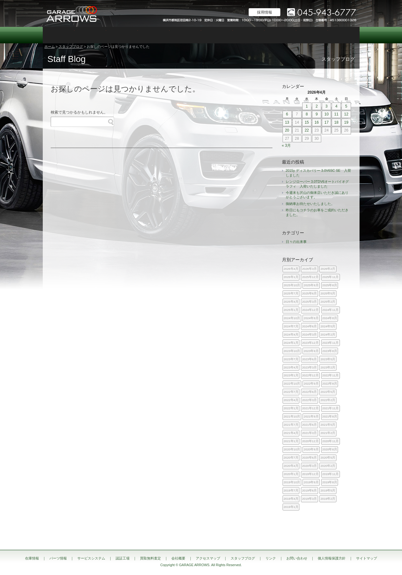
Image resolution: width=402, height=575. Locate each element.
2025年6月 (309, 293)
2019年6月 (309, 490)
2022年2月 (328, 400)
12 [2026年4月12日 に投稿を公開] (346, 114)
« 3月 (286, 145)
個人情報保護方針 (332, 558)
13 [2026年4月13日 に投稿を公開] (287, 122)
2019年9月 (311, 482)
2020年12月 (310, 441)
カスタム (185, 35)
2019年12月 (310, 474)
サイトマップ (366, 558)
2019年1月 (291, 507)
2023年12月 (310, 342)
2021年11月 (330, 408)
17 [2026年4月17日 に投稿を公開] (326, 122)
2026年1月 (291, 277)
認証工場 (153, 35)
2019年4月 (291, 498)
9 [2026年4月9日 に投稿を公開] (317, 114)
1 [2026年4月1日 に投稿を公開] (307, 106)
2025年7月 (291, 293)
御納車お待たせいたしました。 (310, 204)
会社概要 (249, 35)
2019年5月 (328, 490)
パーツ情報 (90, 35)
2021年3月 (309, 433)
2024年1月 (291, 342)
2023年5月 (328, 359)
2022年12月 (310, 375)
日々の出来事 (296, 242)
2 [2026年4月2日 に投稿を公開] (317, 106)
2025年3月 (309, 301)
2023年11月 (330, 342)
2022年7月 (291, 391)
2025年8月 (329, 285)
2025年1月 (291, 310)
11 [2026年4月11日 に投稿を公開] (336, 114)
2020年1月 (291, 474)
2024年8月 (329, 318)
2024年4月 (291, 334)
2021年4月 (291, 433)
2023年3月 (309, 367)
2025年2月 (328, 301)
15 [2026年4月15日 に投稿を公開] (307, 122)
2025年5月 (328, 293)
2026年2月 (328, 268)
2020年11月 (330, 441)
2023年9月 (311, 351)
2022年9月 (311, 383)
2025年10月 (292, 285)
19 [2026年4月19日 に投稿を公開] (346, 122)
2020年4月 (291, 465)
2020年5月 (328, 457)
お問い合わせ (344, 35)
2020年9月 (311, 449)
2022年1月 (291, 408)
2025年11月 (330, 277)
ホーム (49, 46)
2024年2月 (328, 334)
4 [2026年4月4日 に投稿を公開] (336, 106)
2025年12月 (310, 277)
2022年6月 (309, 391)
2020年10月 (292, 449)
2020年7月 (291, 457)
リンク (270, 558)
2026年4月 (291, 268)
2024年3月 (309, 334)
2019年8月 (329, 482)
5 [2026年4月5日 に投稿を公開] (346, 106)
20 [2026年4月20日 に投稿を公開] (287, 130)
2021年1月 (291, 441)
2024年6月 (309, 326)
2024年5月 (328, 326)
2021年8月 (329, 416)
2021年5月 (328, 424)
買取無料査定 (217, 35)
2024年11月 (330, 310)
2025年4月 (291, 301)
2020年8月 (329, 449)
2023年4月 (291, 367)
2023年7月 (291, 359)
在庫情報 (58, 35)
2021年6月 (309, 424)
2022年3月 (309, 400)
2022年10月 (292, 383)
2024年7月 (291, 326)
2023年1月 (291, 375)
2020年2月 (328, 465)
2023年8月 (329, 351)
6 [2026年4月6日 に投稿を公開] (287, 114)
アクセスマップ (280, 35)
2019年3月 (309, 498)
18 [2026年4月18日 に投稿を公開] (336, 122)
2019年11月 (330, 474)
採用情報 (264, 12)
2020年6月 (309, 457)
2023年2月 (328, 367)
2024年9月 (311, 318)
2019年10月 (292, 482)
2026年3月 (309, 268)
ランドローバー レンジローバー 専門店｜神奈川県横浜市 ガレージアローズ (71, 13)
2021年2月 (328, 433)
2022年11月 (330, 375)
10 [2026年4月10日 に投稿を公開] (326, 114)
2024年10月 (292, 318)
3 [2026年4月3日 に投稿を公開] (326, 106)
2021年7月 (291, 424)
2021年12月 (310, 408)
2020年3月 (309, 465)
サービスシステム (122, 35)
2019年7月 (291, 490)
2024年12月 (310, 310)
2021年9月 (311, 416)
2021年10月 (292, 416)
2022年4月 (291, 400)
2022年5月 (328, 391)
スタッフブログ (312, 35)
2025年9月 (311, 285)
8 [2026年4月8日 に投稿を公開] (307, 114)
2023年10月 (292, 351)
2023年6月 (309, 359)
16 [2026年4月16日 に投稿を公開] (317, 122)
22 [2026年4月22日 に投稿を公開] (307, 130)
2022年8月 (329, 383)
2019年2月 (328, 498)
